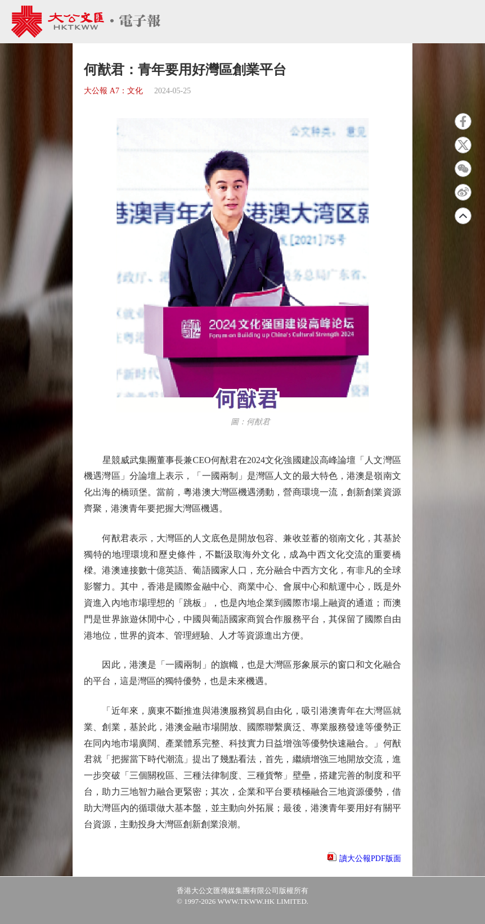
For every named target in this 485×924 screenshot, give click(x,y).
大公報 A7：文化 (113, 91)
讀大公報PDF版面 (370, 858)
